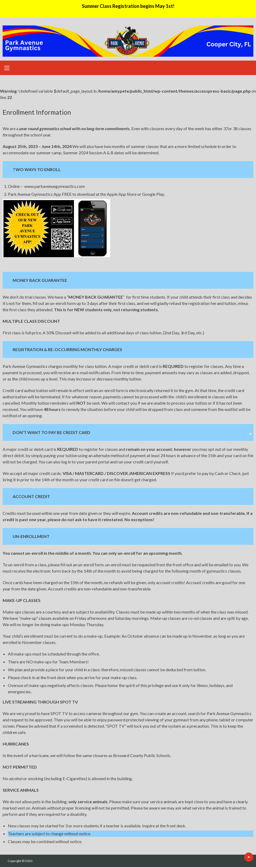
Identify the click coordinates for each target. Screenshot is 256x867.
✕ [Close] (250, 433)
